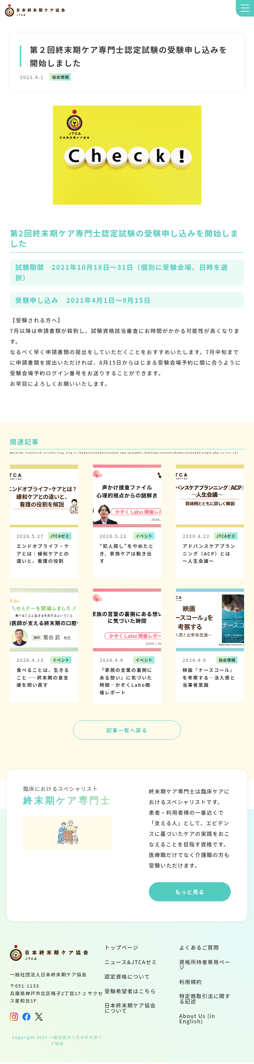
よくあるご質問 (199, 949)
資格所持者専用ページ (205, 966)
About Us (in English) (197, 1021)
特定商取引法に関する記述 (205, 1001)
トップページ (121, 949)
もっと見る (190, 893)
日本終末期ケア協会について (130, 1010)
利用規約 (190, 984)
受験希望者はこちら (130, 993)
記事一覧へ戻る (127, 730)
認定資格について (127, 978)
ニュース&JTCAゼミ (130, 964)
